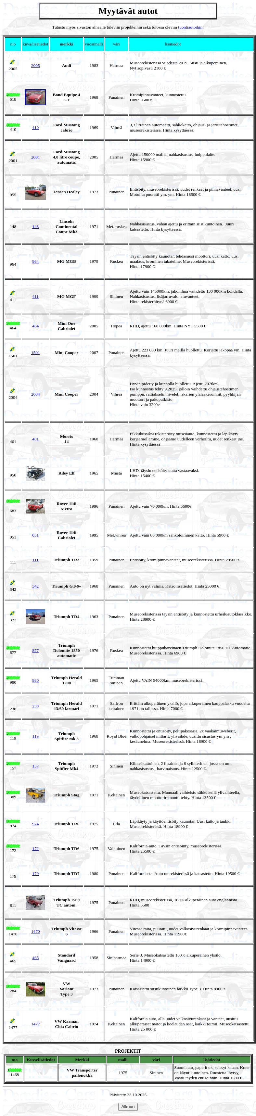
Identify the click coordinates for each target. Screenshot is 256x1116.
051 (35, 535)
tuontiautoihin (190, 27)
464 (35, 325)
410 (35, 127)
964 (35, 261)
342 (35, 586)
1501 (35, 352)
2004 (35, 394)
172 (35, 848)
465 (35, 957)
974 (35, 823)
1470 (35, 931)
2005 (35, 65)
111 (35, 559)
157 (35, 766)
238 (35, 706)
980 (35, 680)
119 (35, 736)
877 (35, 650)
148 (35, 226)
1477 (35, 1023)
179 (35, 873)
